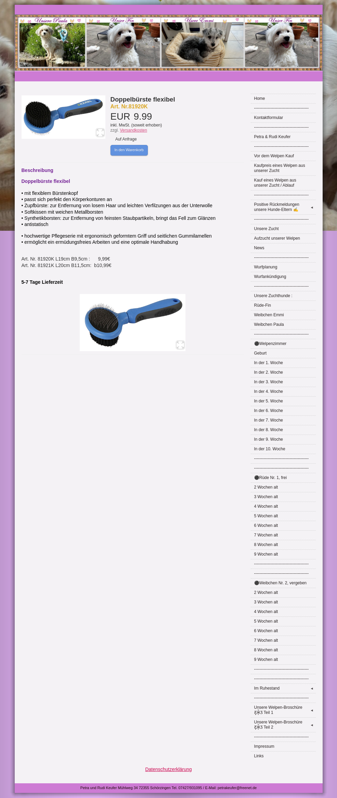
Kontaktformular (268, 117)
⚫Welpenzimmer (270, 343)
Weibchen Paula (269, 324)
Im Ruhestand (285, 688)
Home (259, 98)
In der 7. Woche (268, 420)
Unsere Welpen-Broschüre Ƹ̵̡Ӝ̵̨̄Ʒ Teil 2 (285, 725)
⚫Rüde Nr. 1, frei (270, 477)
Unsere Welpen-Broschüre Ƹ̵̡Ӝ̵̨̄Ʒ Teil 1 (285, 710)
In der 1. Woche (268, 362)
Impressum (264, 746)
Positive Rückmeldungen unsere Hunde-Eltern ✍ (285, 207)
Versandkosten (133, 130)
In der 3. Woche (268, 382)
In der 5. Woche (268, 401)
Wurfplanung (265, 267)
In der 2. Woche (268, 372)
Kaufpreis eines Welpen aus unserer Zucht (279, 168)
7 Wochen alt (266, 535)
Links (259, 756)
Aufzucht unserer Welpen (277, 238)
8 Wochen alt (266, 544)
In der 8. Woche (268, 429)
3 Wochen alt (266, 496)
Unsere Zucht (266, 228)
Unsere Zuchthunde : (273, 295)
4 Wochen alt (266, 506)
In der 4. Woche (268, 391)
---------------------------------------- (281, 108)
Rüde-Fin (262, 305)
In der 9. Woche (268, 439)
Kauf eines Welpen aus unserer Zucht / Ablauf (275, 183)
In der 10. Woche (269, 449)
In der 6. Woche (268, 410)
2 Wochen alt (266, 487)
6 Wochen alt (266, 525)
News (259, 247)
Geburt (260, 353)
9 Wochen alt (266, 554)
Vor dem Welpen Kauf (274, 156)
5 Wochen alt (266, 516)
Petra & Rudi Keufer (272, 136)
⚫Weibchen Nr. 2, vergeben (280, 583)
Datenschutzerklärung (168, 769)
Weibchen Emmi (269, 314)
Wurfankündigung (270, 276)
